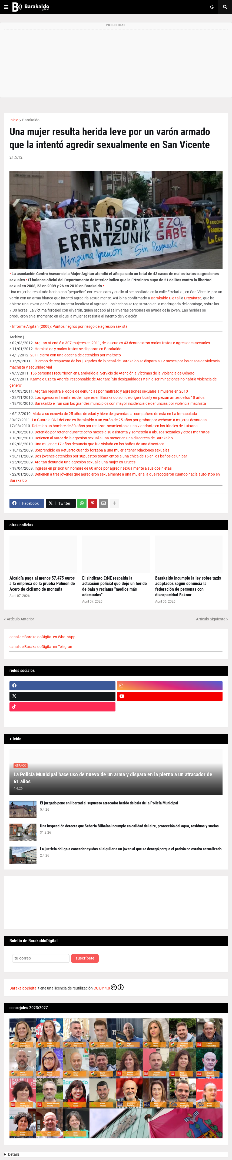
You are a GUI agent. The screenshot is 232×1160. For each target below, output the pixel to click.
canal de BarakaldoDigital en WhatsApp (42, 637)
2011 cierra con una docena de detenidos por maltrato (75, 355)
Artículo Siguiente (210, 619)
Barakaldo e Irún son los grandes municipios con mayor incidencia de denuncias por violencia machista (120, 403)
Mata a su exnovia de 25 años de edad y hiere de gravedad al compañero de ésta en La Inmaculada (114, 414)
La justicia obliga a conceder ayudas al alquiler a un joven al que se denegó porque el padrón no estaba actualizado (130, 849)
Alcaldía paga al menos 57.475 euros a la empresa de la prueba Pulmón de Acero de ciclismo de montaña (42, 584)
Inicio (13, 120)
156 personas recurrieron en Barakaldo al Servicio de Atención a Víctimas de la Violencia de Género (112, 373)
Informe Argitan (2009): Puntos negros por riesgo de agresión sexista (70, 326)
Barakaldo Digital (165, 298)
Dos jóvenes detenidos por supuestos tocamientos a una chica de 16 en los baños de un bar (111, 456)
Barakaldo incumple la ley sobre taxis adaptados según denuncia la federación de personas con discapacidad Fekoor (188, 586)
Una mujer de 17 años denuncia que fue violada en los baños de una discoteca (99, 444)
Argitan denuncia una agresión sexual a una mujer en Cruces (85, 462)
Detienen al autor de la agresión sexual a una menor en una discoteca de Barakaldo (104, 438)
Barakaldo (30, 120)
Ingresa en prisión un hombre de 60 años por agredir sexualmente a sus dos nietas (103, 468)
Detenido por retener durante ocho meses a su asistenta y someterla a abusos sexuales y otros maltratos (122, 432)
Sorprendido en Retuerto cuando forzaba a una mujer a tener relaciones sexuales (102, 450)
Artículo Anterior (20, 619)
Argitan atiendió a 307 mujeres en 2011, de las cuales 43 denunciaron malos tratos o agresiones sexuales (122, 343)
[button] (6, 7)
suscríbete (84, 958)
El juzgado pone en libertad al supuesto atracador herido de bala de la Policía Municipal (109, 803)
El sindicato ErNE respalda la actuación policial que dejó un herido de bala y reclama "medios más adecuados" (114, 586)
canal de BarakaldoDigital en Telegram (41, 646)
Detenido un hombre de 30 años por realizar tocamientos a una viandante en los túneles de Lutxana (115, 426)
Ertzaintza (192, 298)
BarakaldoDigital (23, 988)
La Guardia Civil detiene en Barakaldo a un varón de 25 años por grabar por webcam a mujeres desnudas (119, 420)
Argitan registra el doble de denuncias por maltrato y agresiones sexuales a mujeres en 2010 (111, 391)
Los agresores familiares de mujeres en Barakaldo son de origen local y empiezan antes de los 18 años (119, 397)
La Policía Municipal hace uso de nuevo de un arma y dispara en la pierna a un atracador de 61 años (113, 778)
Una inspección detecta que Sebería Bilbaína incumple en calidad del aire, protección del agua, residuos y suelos (129, 826)
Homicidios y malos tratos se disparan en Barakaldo (78, 349)
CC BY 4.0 (109, 987)
